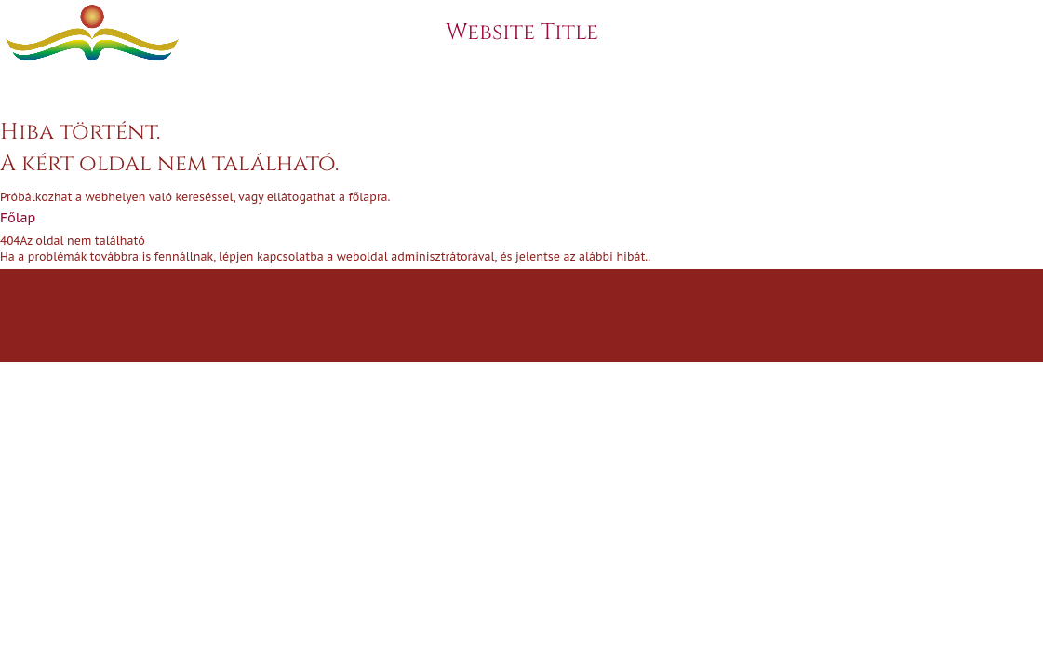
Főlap (17, 217)
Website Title (522, 32)
